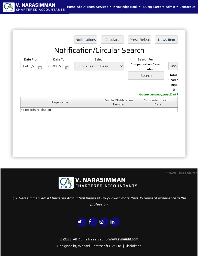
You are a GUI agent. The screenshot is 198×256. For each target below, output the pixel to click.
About (81, 6)
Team (91, 6)
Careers (158, 6)
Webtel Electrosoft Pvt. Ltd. (100, 246)
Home (71, 6)
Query (147, 6)
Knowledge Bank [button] (125, 6)
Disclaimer (133, 246)
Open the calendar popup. (39, 67)
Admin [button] (171, 6)
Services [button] (102, 6)
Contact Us (187, 6)
